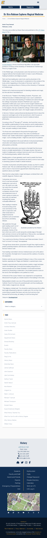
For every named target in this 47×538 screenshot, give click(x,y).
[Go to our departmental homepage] (18, 463)
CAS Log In (30, 489)
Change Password (33, 477)
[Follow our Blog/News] (13, 512)
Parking (17, 483)
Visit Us (10, 7)
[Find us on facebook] (30, 463)
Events (6, 345)
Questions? (23, 521)
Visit (18, 489)
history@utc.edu (24, 458)
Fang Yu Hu (7, 356)
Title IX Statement (8, 528)
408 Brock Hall (23, 447)
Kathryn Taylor (8, 379)
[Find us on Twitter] (22, 463)
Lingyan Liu (7, 390)
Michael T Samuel (9, 397)
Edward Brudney (9, 341)
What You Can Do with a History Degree (16, 416)
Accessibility (30, 528)
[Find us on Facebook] (38, 512)
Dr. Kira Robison (7, 64)
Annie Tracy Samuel (10, 323)
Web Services (39, 528)
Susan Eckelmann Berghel (12, 409)
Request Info (30, 7)
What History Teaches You (12, 412)
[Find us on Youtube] (23, 512)
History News (8, 360)
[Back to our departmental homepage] (8, 512)
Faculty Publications (10, 353)
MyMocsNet (31, 471)
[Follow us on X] (28, 512)
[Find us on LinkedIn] (18, 512)
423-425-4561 (24, 454)
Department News (9, 338)
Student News (8, 405)
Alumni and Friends (13, 477)
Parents (17, 480)
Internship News (9, 364)
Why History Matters (10, 420)
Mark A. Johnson (9, 394)
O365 (28, 474)
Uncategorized (13, 297)
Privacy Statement (20, 528)
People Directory (33, 480)
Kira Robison (8, 386)
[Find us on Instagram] (26, 463)
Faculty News (8, 349)
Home (3, 18)
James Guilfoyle (9, 368)
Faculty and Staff (14, 474)
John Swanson (8, 371)
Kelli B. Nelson (8, 383)
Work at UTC (31, 486)
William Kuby (8, 424)
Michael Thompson (10, 401)
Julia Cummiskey (9, 375)
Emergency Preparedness (11, 486)
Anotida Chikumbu (9, 326)
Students (17, 471)
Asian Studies (8, 330)
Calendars (30, 483)
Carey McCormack (9, 334)
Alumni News (8, 319)
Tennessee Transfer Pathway (33, 534)
